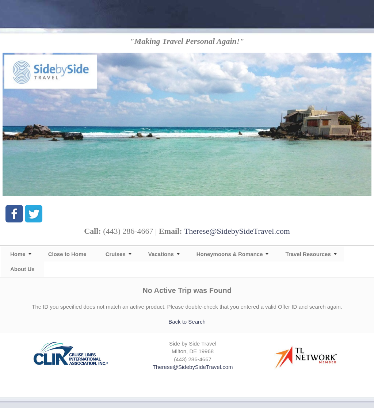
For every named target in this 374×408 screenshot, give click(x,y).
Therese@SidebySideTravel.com (237, 231)
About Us (22, 269)
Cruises (116, 254)
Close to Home (67, 254)
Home (18, 254)
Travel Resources (308, 254)
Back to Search (187, 322)
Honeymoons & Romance (229, 254)
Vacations (161, 254)
